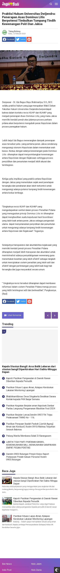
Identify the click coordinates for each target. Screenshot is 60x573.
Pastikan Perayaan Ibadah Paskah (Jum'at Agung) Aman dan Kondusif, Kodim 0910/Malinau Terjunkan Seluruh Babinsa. (30, 427)
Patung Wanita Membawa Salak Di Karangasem (28, 436)
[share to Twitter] (20, 39)
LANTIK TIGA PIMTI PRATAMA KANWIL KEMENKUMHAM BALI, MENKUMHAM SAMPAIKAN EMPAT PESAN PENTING (31, 445)
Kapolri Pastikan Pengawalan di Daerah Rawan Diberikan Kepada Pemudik (28, 379)
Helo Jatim (36, 564)
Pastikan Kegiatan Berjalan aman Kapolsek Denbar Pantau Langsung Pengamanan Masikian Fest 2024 (30, 407)
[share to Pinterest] (29, 39)
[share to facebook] (8, 39)
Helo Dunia (36, 570)
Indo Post (7, 570)
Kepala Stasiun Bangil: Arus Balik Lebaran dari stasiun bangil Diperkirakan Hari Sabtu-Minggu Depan (29, 369)
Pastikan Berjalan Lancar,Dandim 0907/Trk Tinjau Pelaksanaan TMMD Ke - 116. (29, 416)
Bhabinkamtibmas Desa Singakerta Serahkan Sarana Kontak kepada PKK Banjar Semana (31, 398)
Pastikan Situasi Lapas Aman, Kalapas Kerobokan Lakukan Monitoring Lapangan (29, 389)
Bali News (7, 564)
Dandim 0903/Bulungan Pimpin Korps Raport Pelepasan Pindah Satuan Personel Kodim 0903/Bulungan (27, 457)
